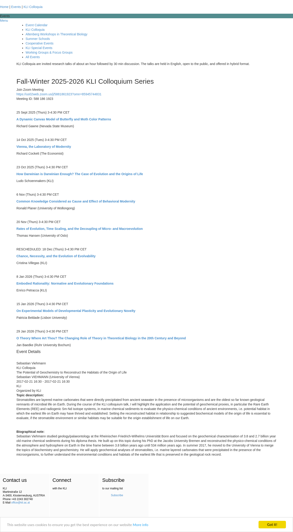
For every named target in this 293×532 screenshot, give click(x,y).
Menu (4, 20)
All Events (33, 57)
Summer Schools (38, 39)
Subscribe (117, 495)
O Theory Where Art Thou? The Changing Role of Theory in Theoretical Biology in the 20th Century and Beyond (101, 338)
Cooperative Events (39, 43)
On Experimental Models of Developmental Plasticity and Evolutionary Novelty (75, 311)
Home (4, 7)
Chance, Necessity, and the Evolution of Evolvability (56, 256)
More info (140, 525)
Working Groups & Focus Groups (49, 52)
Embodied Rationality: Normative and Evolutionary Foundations (64, 283)
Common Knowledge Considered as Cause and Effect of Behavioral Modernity (75, 201)
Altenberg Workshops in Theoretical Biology (56, 34)
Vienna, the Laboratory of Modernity (43, 146)
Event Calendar (37, 25)
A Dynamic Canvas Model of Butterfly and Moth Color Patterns (63, 119)
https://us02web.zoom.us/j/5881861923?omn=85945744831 (58, 94)
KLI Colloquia (33, 7)
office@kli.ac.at (20, 502)
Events (16, 7)
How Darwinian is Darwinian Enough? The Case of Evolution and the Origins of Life (79, 174)
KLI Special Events (39, 48)
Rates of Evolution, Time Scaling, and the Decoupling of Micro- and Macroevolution (79, 229)
